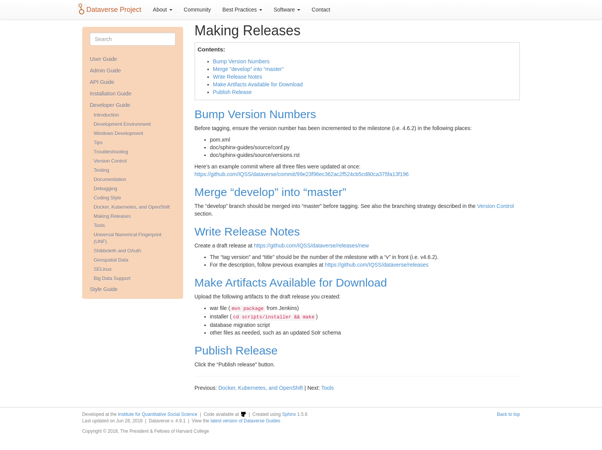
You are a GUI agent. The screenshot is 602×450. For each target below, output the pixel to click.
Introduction (106, 115)
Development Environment (122, 124)
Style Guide (103, 289)
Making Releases (112, 216)
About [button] (162, 10)
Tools (99, 225)
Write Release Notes (237, 77)
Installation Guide (110, 94)
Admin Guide (105, 71)
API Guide (102, 82)
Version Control (110, 161)
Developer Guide (110, 105)
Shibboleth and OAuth (117, 251)
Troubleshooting (111, 152)
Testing (101, 170)
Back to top (508, 414)
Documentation (110, 179)
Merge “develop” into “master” (248, 69)
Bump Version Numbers (241, 61)
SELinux (103, 269)
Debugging (105, 188)
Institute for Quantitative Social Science (157, 414)
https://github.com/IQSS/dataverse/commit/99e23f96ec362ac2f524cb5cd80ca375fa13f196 (302, 174)
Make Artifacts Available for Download (258, 84)
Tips (98, 142)
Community (197, 10)
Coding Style (107, 198)
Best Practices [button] (242, 10)
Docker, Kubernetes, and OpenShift (132, 207)
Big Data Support (112, 278)
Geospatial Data (111, 260)
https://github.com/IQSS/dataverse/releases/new (311, 245)
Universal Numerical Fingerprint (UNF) (127, 238)
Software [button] (287, 10)
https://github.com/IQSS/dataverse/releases (376, 265)
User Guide (103, 59)
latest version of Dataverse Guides (245, 421)
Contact (321, 10)
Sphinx (289, 414)
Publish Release (232, 92)
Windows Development (118, 133)
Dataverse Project (113, 9)
